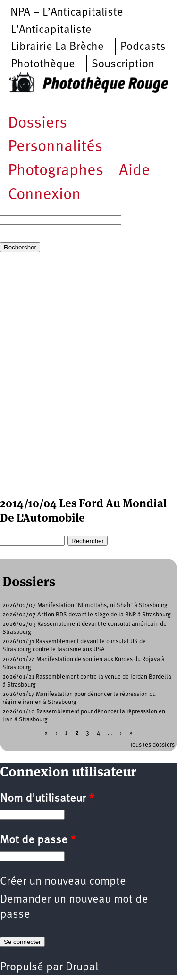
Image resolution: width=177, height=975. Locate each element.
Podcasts (143, 47)
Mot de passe (38, 840)
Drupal (82, 967)
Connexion (44, 195)
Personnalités (55, 147)
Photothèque (43, 64)
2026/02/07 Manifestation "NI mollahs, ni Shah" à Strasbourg (85, 605)
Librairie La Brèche (57, 47)
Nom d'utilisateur (47, 799)
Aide (134, 171)
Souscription (123, 64)
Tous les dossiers (152, 745)
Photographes (55, 171)
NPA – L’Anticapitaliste (66, 12)
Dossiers (37, 123)
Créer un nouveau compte (63, 881)
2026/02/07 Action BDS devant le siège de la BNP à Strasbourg (86, 615)
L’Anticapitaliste (51, 30)
